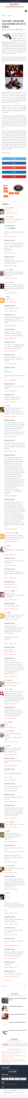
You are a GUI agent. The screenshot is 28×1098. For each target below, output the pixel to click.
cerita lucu (11, 1078)
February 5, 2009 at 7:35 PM (10, 416)
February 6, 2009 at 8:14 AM (10, 676)
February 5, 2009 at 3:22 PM (10, 311)
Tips (3, 1078)
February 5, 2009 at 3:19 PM (10, 302)
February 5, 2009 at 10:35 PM (10, 587)
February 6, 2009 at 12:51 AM (10, 619)
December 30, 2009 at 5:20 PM (11, 976)
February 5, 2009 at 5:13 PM (10, 351)
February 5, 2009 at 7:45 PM (10, 436)
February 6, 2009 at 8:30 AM (10, 685)
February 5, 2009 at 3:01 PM (10, 293)
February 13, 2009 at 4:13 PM (10, 945)
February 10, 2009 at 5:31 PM (10, 913)
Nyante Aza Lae (8, 590)
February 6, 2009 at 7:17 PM (10, 780)
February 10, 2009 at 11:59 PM (11, 923)
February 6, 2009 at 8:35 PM (10, 790)
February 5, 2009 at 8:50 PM (10, 541)
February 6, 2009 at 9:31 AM (10, 727)
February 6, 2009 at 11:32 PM (10, 801)
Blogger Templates (8, 1092)
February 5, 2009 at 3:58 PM (10, 338)
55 (18, 29)
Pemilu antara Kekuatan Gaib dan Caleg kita (17, 1014)
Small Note (14, 4)
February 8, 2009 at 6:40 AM (10, 872)
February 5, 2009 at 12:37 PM (10, 213)
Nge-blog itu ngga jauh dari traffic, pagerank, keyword (17, 999)
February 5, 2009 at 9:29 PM (10, 565)
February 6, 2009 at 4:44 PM (10, 765)
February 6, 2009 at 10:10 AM (10, 741)
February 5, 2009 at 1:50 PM (10, 253)
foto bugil (17, 1078)
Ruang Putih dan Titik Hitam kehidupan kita (17, 1022)
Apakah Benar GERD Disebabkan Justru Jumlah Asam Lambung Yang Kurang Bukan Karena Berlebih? (14, 1061)
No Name (6, 680)
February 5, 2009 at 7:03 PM (10, 401)
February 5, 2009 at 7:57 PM (10, 451)
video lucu (23, 1078)
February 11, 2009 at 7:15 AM (10, 934)
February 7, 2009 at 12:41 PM (10, 841)
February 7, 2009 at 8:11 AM (10, 818)
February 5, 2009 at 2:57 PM (10, 278)
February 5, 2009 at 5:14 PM (10, 363)
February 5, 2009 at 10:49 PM (10, 599)
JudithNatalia (7, 822)
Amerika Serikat (12, 97)
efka (5, 893)
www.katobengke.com (9, 533)
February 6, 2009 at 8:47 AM (10, 703)
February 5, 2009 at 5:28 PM (10, 380)
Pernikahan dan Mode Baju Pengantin (16, 1006)
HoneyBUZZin (7, 865)
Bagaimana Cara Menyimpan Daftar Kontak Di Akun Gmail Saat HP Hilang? (14, 1052)
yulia (5, 831)
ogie (5, 296)
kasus (25, 147)
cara (7, 1078)
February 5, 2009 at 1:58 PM (10, 265)
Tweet (14, 158)
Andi (5, 405)
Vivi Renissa (7, 282)
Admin (5, 612)
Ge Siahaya (7, 269)
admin (4, 185)
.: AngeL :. (6, 689)
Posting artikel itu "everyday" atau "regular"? (17, 1030)
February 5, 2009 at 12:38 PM (10, 222)
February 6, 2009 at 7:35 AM (10, 643)
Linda (5, 545)
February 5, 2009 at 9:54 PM (10, 578)
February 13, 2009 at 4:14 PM (10, 958)
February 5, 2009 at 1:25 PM (10, 236)
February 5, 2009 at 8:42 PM (10, 495)
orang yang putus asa (20, 41)
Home (2, 1086)
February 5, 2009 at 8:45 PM (10, 529)
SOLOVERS (6, 722)
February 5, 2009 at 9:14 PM (10, 554)
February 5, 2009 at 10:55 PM (10, 608)
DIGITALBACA (7, 731)
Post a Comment (6, 980)
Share (14, 163)
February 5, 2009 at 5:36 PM (10, 391)
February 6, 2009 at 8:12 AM (10, 654)
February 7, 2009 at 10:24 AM (10, 827)
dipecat (17, 108)
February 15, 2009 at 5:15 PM (10, 967)
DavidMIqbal (7, 207)
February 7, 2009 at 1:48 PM (10, 861)
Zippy (5, 745)
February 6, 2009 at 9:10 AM (10, 718)
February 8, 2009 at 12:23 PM (10, 889)
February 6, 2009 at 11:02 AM (10, 754)
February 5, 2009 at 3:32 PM (10, 325)
